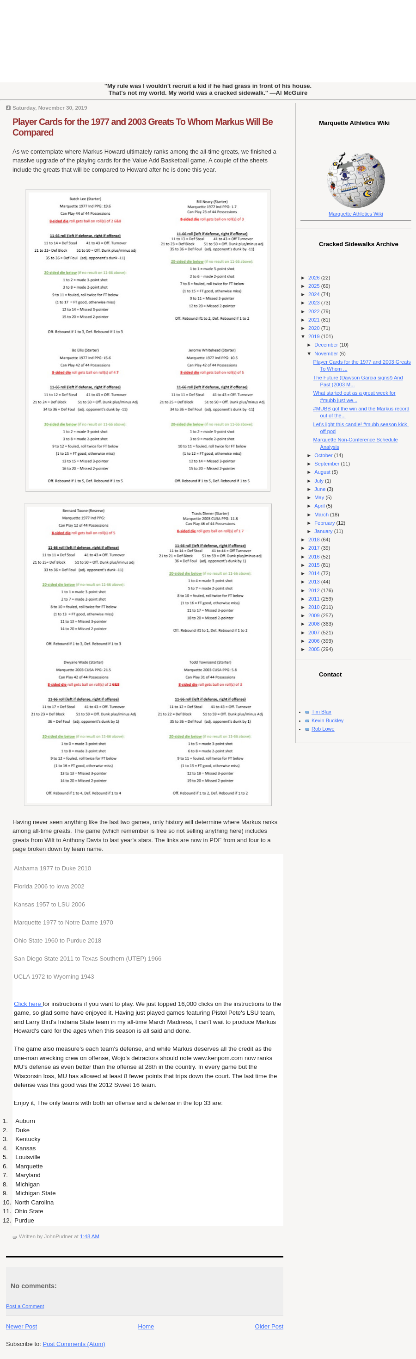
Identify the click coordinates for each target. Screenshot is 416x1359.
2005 (314, 649)
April (320, 506)
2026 (314, 277)
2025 (314, 286)
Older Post (269, 1326)
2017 (314, 548)
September (327, 463)
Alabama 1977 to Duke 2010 (52, 868)
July (319, 481)
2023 (314, 302)
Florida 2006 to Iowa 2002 (49, 886)
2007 (314, 632)
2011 (314, 599)
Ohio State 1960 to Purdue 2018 (57, 940)
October (324, 455)
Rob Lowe (323, 729)
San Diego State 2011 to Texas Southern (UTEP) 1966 (87, 958)
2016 (314, 556)
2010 (314, 607)
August (322, 472)
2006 (314, 641)
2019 (314, 336)
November (326, 353)
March (322, 514)
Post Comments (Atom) (74, 1343)
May (319, 497)
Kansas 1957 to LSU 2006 (49, 904)
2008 (314, 624)
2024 (314, 294)
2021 (314, 320)
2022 (314, 311)
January (324, 531)
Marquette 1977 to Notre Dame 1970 (63, 922)
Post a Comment (25, 1306)
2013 (314, 581)
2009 (314, 615)
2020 (314, 328)
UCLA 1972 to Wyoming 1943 (54, 976)
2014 (314, 573)
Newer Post (21, 1326)
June (320, 489)
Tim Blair (321, 711)
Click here (28, 1003)
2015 (314, 565)
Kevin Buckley (327, 720)
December (326, 345)
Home (146, 1326)
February (325, 523)
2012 (314, 590)
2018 (314, 539)
